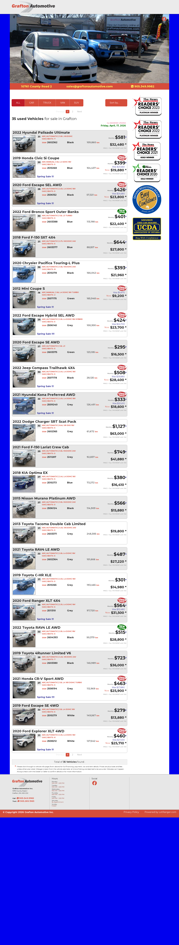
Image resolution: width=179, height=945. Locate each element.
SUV (76, 102)
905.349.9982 (144, 86)
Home (106, 10)
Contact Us (161, 10)
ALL (18, 102)
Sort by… (114, 102)
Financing (136, 10)
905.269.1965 (26, 801)
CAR (31, 102)
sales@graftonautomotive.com (89, 86)
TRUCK (47, 102)
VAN (62, 102)
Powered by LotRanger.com (160, 812)
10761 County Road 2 (36, 86)
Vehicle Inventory (120, 10)
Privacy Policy (131, 812)
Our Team (148, 10)
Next (79, 111)
